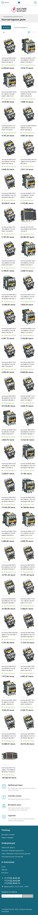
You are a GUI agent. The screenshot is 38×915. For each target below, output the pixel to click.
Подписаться (28, 896)
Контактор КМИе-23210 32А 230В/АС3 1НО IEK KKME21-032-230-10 (9, 533)
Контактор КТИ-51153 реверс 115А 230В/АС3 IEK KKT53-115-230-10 (8, 770)
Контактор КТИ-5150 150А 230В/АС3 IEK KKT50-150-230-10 (28, 229)
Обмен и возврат (7, 838)
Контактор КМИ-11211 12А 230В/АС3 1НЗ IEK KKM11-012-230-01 (9, 128)
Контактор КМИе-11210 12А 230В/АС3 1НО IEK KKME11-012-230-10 (28, 330)
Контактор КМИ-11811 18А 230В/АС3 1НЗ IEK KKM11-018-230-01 (9, 229)
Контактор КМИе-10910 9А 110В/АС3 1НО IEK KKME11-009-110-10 (9, 94)
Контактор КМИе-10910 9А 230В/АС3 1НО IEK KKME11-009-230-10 (9, 432)
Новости (4, 870)
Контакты (5, 873)
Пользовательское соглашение (12, 857)
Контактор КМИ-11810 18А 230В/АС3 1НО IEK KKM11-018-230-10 (9, 364)
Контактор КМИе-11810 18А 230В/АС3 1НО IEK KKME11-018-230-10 (28, 60)
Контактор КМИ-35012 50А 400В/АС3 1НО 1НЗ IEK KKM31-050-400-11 (9, 736)
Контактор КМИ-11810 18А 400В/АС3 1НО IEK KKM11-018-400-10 (9, 466)
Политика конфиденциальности (13, 850)
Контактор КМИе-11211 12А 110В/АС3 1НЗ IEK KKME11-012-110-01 (28, 533)
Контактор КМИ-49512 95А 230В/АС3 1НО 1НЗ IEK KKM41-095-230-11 (9, 195)
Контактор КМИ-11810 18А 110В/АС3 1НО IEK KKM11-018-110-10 (28, 668)
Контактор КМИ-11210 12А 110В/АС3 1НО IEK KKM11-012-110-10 (28, 601)
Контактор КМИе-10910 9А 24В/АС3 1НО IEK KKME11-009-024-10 (9, 702)
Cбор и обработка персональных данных (16, 854)
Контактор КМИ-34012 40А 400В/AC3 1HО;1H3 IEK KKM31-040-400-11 (28, 432)
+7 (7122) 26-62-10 (12, 883)
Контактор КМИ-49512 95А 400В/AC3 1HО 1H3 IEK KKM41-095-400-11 (9, 601)
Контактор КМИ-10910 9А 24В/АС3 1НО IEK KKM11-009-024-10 (9, 635)
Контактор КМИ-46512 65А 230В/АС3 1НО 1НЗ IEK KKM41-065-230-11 (9, 567)
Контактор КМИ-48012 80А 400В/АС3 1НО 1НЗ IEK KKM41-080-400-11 (9, 398)
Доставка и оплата (8, 835)
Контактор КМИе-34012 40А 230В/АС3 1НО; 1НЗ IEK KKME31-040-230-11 (28, 466)
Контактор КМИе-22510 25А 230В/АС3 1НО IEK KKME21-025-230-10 (28, 263)
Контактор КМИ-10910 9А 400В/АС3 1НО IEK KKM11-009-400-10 (28, 128)
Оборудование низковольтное (13, 16)
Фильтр (6, 27)
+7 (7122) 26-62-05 (12, 878)
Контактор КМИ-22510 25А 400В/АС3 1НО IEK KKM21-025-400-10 (9, 60)
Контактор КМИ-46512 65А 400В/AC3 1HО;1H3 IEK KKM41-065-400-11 (28, 567)
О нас (3, 867)
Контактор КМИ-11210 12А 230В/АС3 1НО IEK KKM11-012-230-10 (28, 297)
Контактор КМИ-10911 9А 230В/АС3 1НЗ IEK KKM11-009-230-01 (28, 161)
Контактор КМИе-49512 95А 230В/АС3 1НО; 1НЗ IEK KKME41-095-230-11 (28, 499)
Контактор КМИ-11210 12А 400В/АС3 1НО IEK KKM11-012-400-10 (28, 398)
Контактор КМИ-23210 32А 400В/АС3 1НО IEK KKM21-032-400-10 (9, 668)
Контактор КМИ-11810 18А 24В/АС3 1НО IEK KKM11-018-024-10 (28, 702)
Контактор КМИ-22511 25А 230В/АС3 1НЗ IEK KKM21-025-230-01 (9, 263)
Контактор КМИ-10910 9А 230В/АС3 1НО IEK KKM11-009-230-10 (28, 94)
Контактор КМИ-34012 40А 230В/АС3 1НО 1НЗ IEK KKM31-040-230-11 (28, 635)
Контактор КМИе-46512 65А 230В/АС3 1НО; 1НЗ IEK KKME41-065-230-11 (9, 297)
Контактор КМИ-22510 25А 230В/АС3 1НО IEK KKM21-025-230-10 (9, 161)
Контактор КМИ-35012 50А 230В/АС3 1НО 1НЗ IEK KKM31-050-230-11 (9, 499)
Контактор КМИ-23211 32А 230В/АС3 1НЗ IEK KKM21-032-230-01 (28, 364)
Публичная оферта (8, 847)
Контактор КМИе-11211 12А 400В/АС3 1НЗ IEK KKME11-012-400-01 (28, 195)
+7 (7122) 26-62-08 (12, 880)
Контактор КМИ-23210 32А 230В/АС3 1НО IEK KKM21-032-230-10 (9, 330)
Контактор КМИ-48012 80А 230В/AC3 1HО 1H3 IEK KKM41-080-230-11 (28, 736)
